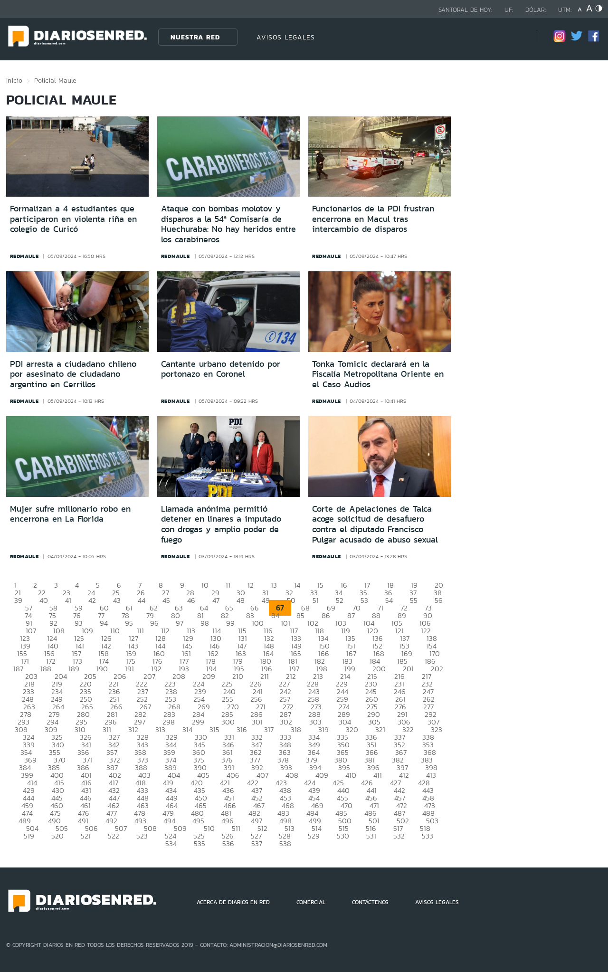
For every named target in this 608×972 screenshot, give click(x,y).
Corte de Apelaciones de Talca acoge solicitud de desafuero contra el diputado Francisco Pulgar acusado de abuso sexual (375, 524)
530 (343, 836)
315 (214, 729)
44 (141, 600)
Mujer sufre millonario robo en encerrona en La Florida (70, 514)
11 (228, 585)
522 (113, 836)
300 (228, 722)
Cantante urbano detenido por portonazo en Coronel (220, 369)
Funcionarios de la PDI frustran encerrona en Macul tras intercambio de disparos (373, 218)
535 (199, 843)
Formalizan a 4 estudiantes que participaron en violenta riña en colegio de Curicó (73, 218)
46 (191, 600)
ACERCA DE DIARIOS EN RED (233, 902)
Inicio (14, 80)
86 (326, 615)
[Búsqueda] (515, 37)
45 (166, 600)
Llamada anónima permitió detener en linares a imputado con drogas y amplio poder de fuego (221, 524)
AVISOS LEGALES (285, 37)
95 (129, 623)
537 (256, 843)
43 (117, 600)
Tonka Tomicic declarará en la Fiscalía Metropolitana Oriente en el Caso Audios (378, 374)
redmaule (24, 256)
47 (215, 600)
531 (371, 836)
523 (142, 836)
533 (427, 836)
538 (285, 843)
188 (45, 669)
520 (57, 836)
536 (228, 843)
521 (86, 836)
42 (92, 600)
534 (171, 843)
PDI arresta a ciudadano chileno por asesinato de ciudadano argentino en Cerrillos (73, 374)
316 (242, 729)
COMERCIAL (310, 902)
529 (314, 836)
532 (399, 836)
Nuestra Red (195, 37)
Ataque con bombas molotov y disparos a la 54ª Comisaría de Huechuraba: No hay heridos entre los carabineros (228, 224)
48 (241, 600)
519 (29, 836)
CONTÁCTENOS (370, 902)
